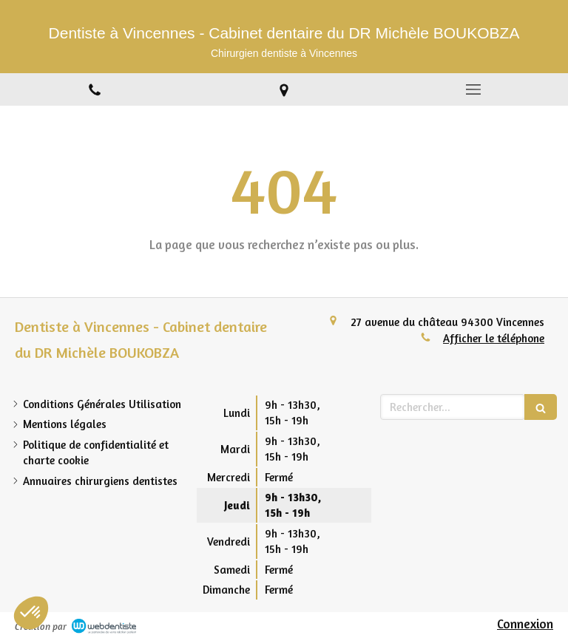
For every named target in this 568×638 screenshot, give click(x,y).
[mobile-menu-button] (473, 89)
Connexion (525, 623)
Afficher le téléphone (493, 338)
